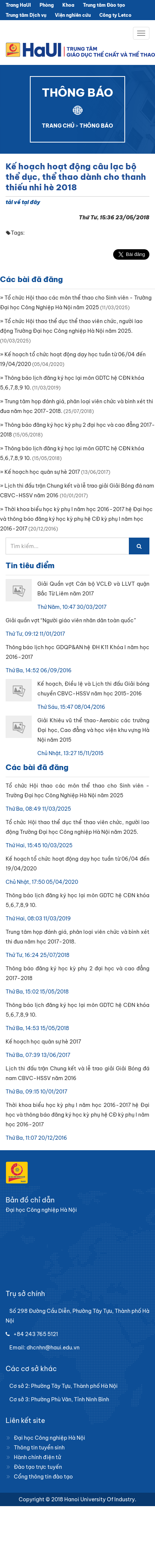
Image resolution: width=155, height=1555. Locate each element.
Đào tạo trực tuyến (38, 1467)
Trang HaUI (18, 5)
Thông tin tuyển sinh (39, 1447)
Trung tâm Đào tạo (104, 5)
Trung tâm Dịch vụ (26, 15)
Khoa (68, 5)
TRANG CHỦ (58, 125)
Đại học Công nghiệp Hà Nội (49, 1437)
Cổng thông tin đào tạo (43, 1476)
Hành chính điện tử (37, 1457)
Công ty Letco (115, 15)
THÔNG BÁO (96, 125)
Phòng (47, 5)
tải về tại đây (23, 202)
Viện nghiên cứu (73, 15)
